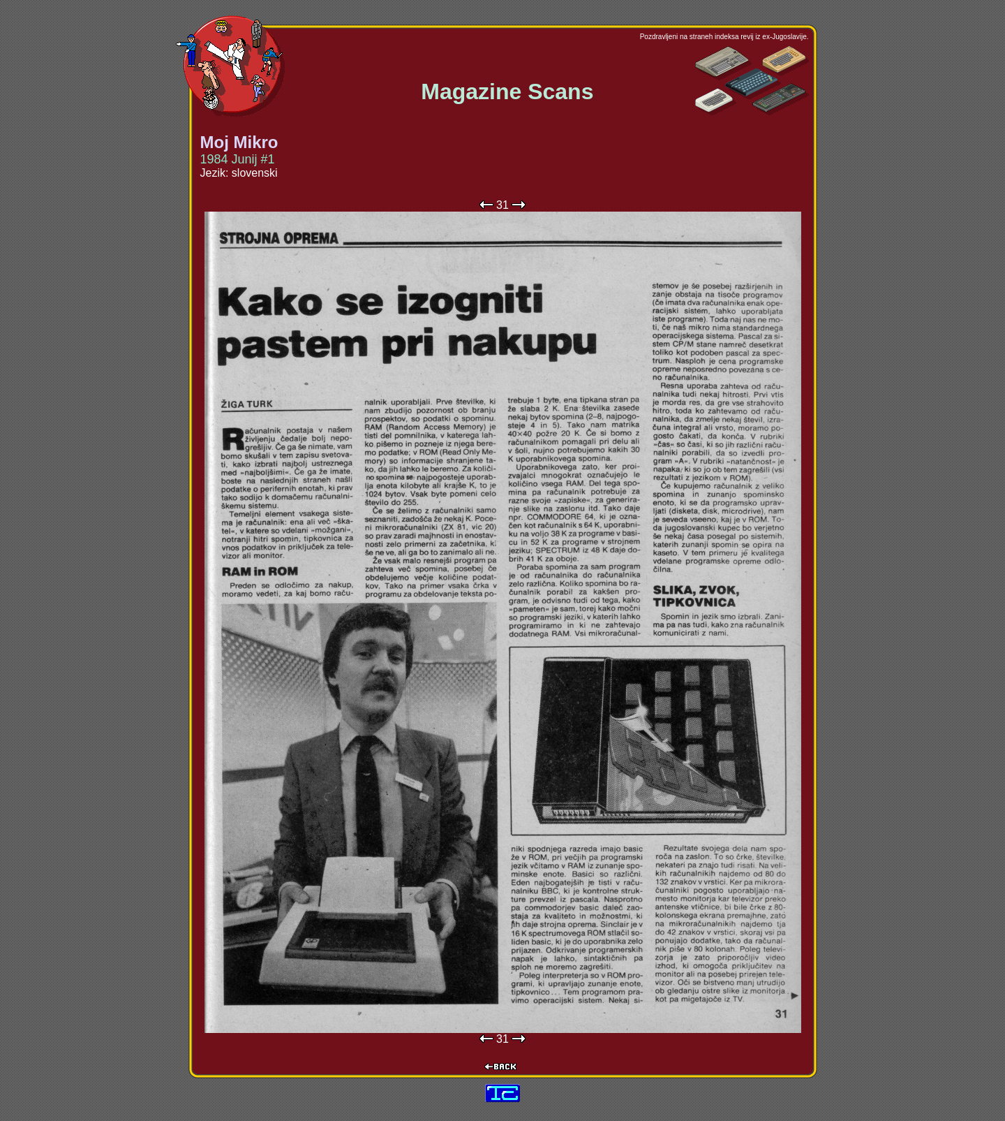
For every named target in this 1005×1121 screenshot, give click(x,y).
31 (502, 205)
